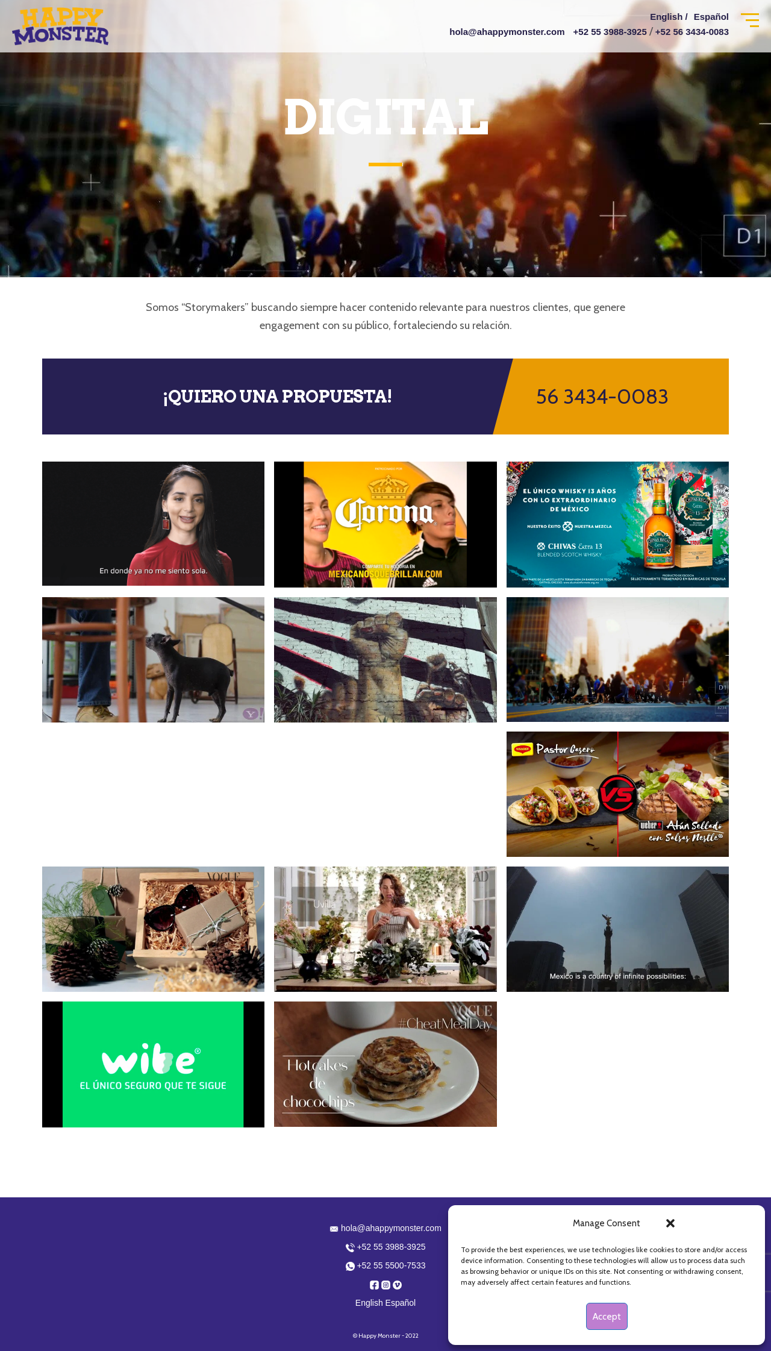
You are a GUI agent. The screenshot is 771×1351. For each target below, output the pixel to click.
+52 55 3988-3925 (610, 32)
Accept (607, 1316)
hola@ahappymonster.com (506, 32)
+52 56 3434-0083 (692, 32)
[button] (670, 1223)
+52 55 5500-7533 (386, 1265)
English (369, 1303)
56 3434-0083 (602, 396)
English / (669, 16)
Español (711, 16)
